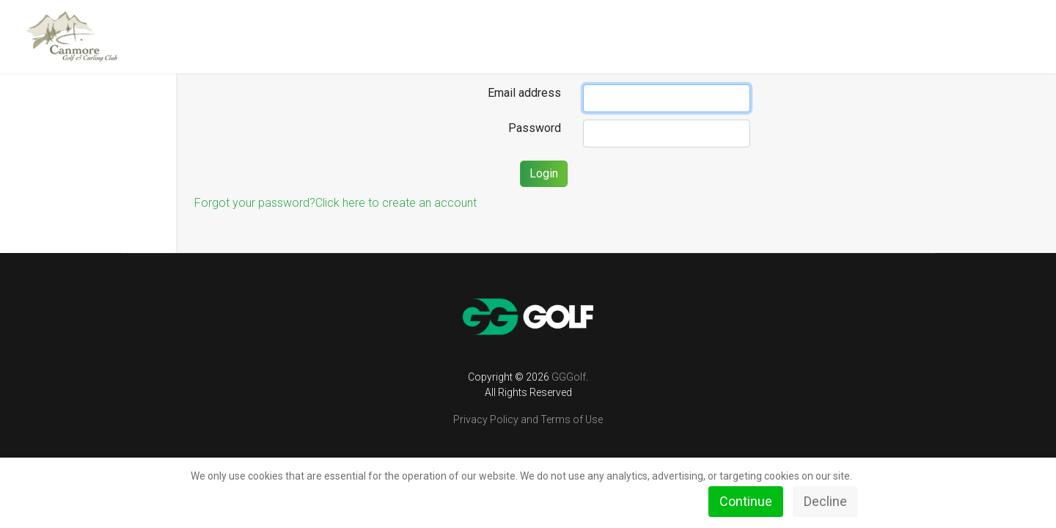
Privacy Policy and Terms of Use (528, 419)
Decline (825, 501)
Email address (524, 93)
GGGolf (568, 377)
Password (534, 128)
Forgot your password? (254, 203)
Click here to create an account (396, 203)
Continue (745, 501)
